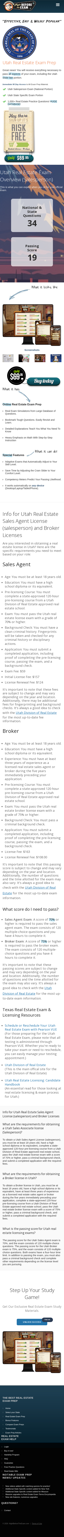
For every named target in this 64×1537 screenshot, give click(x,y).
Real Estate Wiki (11, 1471)
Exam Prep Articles (13, 1433)
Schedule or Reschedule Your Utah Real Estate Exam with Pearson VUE (31, 1027)
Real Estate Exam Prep (15, 1416)
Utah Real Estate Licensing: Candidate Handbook (32, 1082)
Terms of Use (37, 1524)
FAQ (6, 1459)
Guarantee (8, 1463)
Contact (7, 1510)
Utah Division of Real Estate (36, 713)
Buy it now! (8, 1451)
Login (6, 1447)
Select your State (12, 1412)
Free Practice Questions (14, 1467)
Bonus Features (12, 1420)
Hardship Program (11, 1455)
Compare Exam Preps (14, 1424)
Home (7, 1408)
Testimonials (10, 1429)
